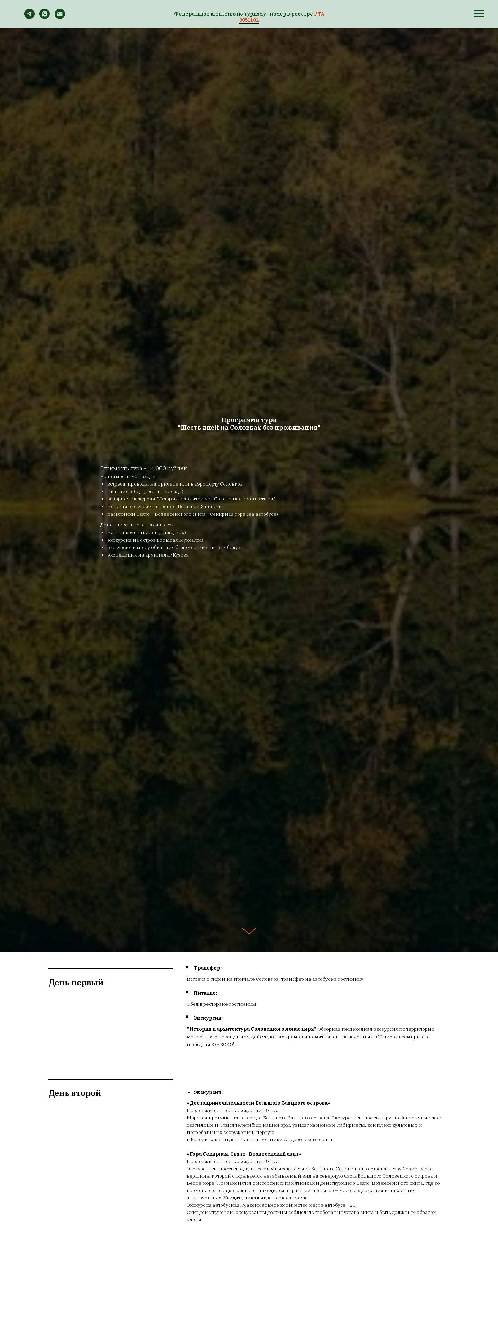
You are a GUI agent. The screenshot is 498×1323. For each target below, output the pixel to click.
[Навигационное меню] (479, 13)
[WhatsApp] (44, 17)
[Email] (60, 17)
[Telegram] (29, 17)
